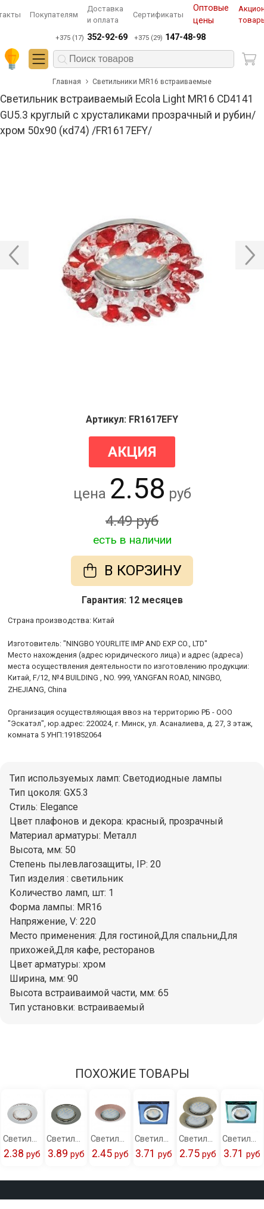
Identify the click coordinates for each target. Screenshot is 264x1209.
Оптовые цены (211, 14)
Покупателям (54, 14)
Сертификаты (158, 14)
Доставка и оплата (105, 14)
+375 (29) (170, 37)
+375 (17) (91, 37)
